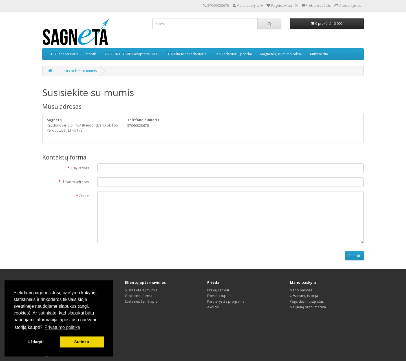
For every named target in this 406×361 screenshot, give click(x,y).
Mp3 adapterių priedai (234, 54)
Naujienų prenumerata (308, 307)
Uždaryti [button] (36, 342)
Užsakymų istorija (304, 295)
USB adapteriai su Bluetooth (73, 54)
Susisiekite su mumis (80, 70)
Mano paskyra (301, 290)
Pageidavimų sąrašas (307, 301)
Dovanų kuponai (220, 295)
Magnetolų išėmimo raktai (281, 54)
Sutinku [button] (81, 342)
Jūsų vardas (79, 168)
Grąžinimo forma (138, 295)
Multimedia (319, 54)
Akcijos (213, 307)
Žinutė (84, 195)
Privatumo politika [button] (62, 327)
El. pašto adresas (75, 182)
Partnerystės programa (225, 301)
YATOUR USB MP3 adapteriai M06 (131, 54)
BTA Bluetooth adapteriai (187, 54)
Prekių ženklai (218, 290)
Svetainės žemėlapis (141, 301)
